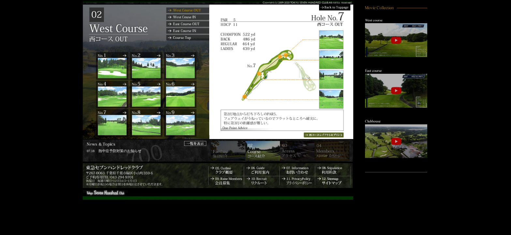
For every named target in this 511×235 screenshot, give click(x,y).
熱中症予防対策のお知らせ (119, 151)
